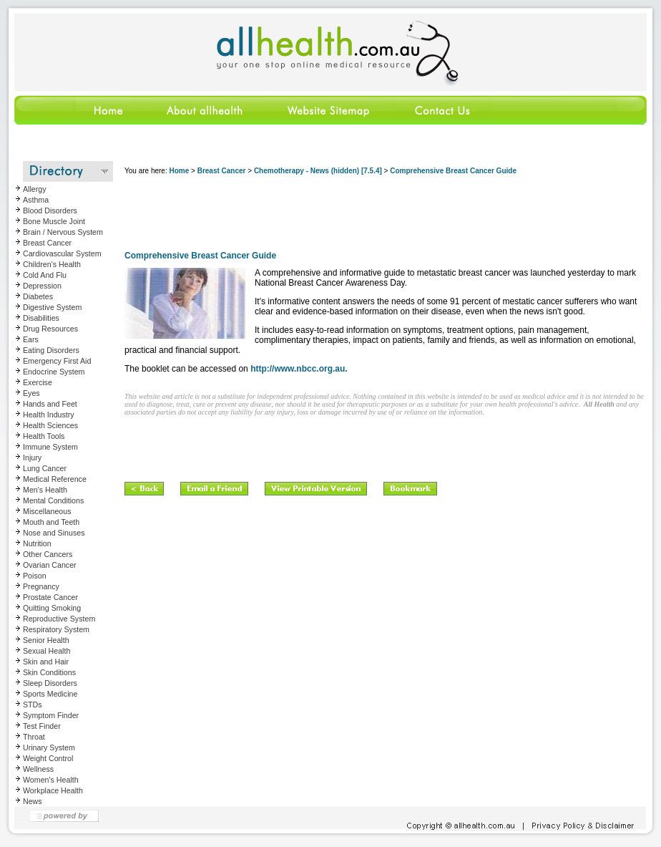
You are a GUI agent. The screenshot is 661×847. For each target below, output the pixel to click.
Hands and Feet (50, 404)
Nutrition (37, 543)
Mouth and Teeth (51, 522)
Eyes (31, 393)
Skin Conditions (49, 672)
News (32, 801)
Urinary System (49, 747)
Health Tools (43, 436)
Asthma (36, 199)
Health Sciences (50, 425)
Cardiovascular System (62, 253)
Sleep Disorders (50, 683)
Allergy (34, 189)
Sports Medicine (50, 693)
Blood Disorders (50, 210)
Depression (42, 285)
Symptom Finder (51, 715)
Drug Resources (50, 328)
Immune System (50, 446)
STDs (32, 704)
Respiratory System (56, 629)
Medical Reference (55, 479)
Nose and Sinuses (54, 532)
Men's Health (45, 489)
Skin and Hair (46, 661)
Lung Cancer (45, 468)
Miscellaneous (47, 511)
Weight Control (48, 758)
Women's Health (51, 779)
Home (179, 171)
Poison (34, 575)
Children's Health (52, 264)
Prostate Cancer (50, 597)
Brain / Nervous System (63, 232)
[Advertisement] (384, 215)
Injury (32, 457)
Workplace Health (53, 790)
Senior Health (46, 640)
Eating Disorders (51, 350)
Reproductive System (59, 618)
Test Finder (42, 726)
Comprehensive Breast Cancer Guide (453, 171)
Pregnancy (41, 586)
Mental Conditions (53, 500)
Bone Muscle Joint (54, 221)
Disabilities (41, 318)
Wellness (38, 769)
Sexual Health (46, 651)
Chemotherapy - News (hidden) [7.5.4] (318, 171)
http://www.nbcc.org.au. (299, 369)
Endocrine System (53, 371)
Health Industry (48, 414)
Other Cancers (47, 554)
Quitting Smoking (52, 608)
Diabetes (38, 296)
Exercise (37, 382)
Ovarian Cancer (50, 565)
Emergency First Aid (57, 361)
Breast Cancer (47, 242)
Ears (31, 339)
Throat (34, 736)
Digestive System (52, 307)
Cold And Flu (45, 275)
